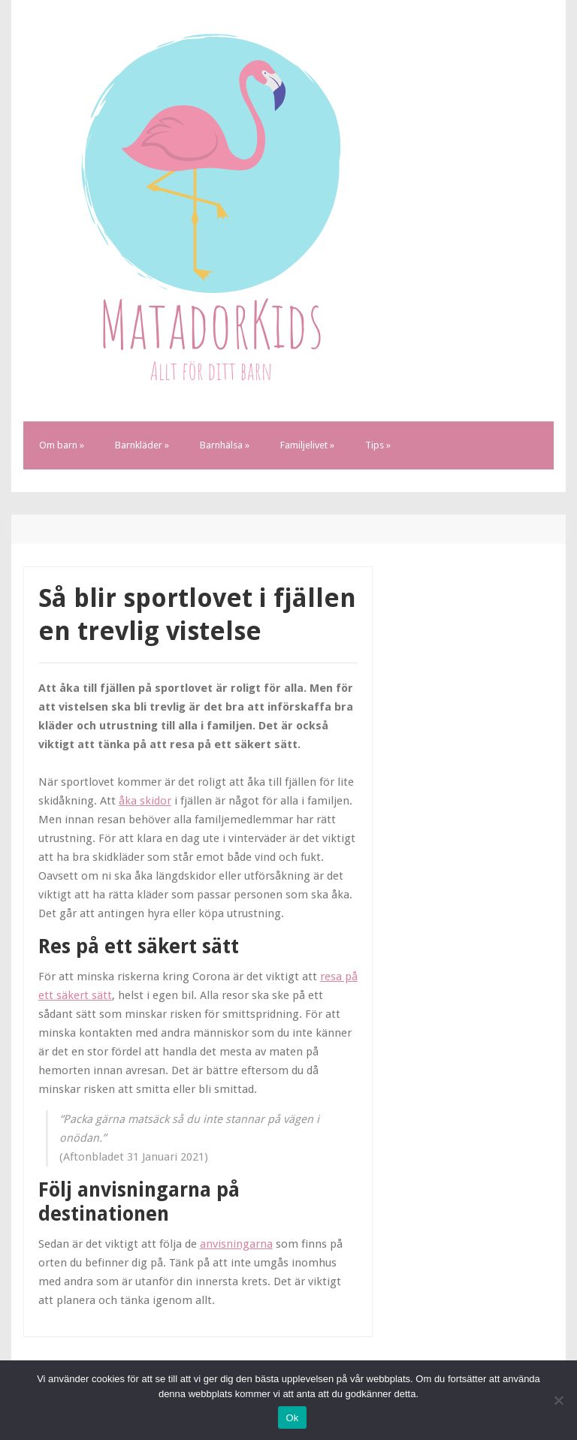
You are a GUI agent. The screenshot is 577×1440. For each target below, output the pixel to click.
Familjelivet (307, 445)
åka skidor (145, 801)
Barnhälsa (224, 445)
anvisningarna (236, 1244)
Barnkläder (142, 445)
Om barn (61, 445)
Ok (291, 1417)
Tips (378, 445)
